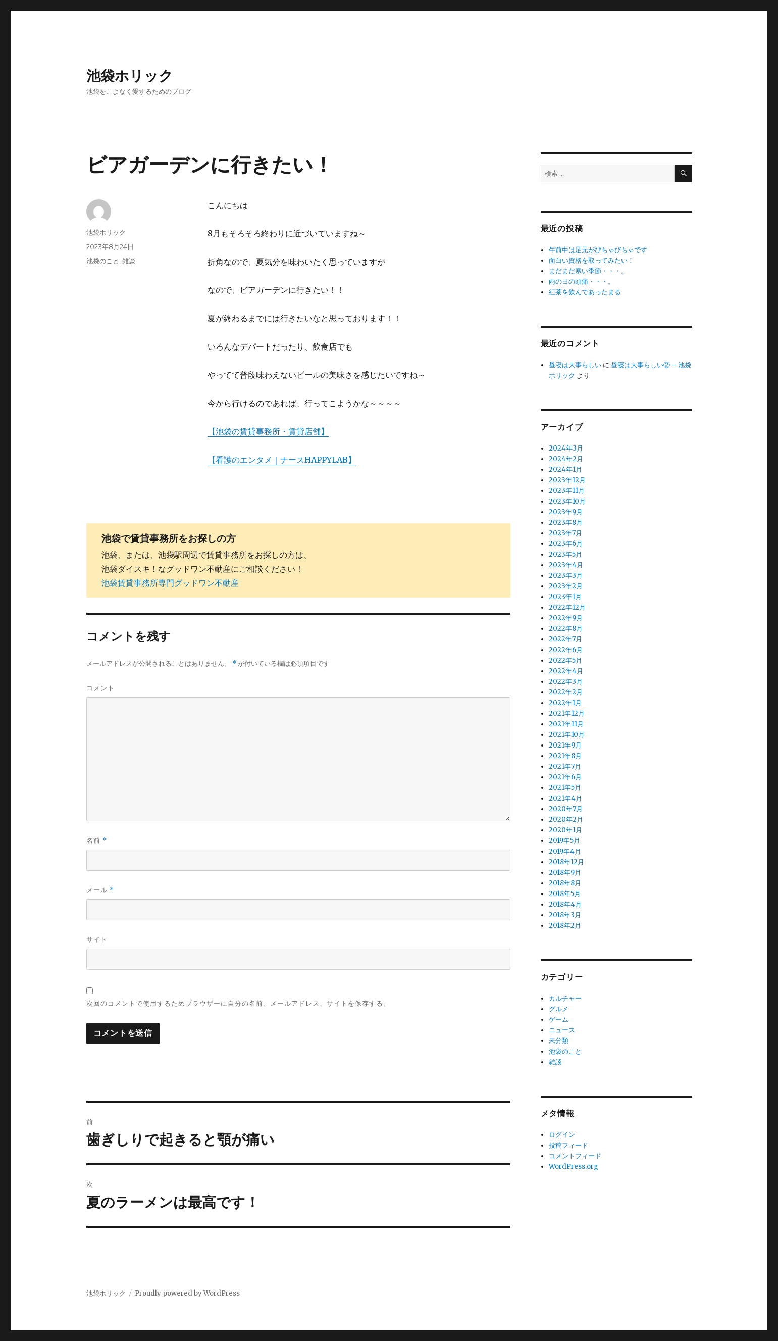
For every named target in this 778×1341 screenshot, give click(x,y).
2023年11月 (567, 490)
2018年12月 (566, 862)
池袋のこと (102, 261)
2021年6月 (565, 777)
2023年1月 (565, 596)
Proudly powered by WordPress (187, 1293)
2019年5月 (564, 840)
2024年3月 (566, 448)
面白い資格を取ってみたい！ (591, 260)
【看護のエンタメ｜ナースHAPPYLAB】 (282, 460)
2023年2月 (566, 586)
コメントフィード (575, 1156)
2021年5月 (565, 787)
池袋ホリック (129, 75)
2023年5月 (565, 554)
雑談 (128, 261)
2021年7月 (565, 766)
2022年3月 (566, 681)
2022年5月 (565, 660)
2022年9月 (566, 618)
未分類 (558, 1040)
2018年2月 (565, 925)
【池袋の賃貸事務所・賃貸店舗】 (268, 431)
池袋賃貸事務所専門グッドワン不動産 (170, 583)
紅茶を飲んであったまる (585, 292)
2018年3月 (565, 915)
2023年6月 (566, 543)
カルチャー (565, 998)
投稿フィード (568, 1145)
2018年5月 (565, 893)
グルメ (558, 1009)
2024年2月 (566, 459)
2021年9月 (565, 745)
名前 (96, 840)
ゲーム (558, 1019)
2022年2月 (566, 692)
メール (100, 890)
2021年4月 (565, 798)
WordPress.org (573, 1166)
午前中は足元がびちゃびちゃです (598, 249)
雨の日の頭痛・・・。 (581, 281)
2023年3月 (566, 575)
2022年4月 (566, 671)
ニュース (562, 1030)
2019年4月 (565, 851)
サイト (97, 939)
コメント (100, 688)
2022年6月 (566, 649)
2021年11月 (566, 724)
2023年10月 (567, 501)
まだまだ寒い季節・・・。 (588, 271)
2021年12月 (567, 713)
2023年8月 (566, 522)
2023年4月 (566, 565)
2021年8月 (565, 756)
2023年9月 (566, 512)
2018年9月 (565, 872)
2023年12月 (567, 480)
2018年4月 (565, 904)
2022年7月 (565, 639)
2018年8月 (565, 883)
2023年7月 (565, 533)
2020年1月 (565, 830)
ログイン (562, 1134)
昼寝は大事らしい (575, 365)
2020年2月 (566, 819)
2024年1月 (565, 469)
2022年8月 (566, 628)
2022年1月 (565, 703)
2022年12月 (567, 607)
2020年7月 (566, 809)
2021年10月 (567, 734)
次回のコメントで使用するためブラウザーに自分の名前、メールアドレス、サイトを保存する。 (238, 1003)
